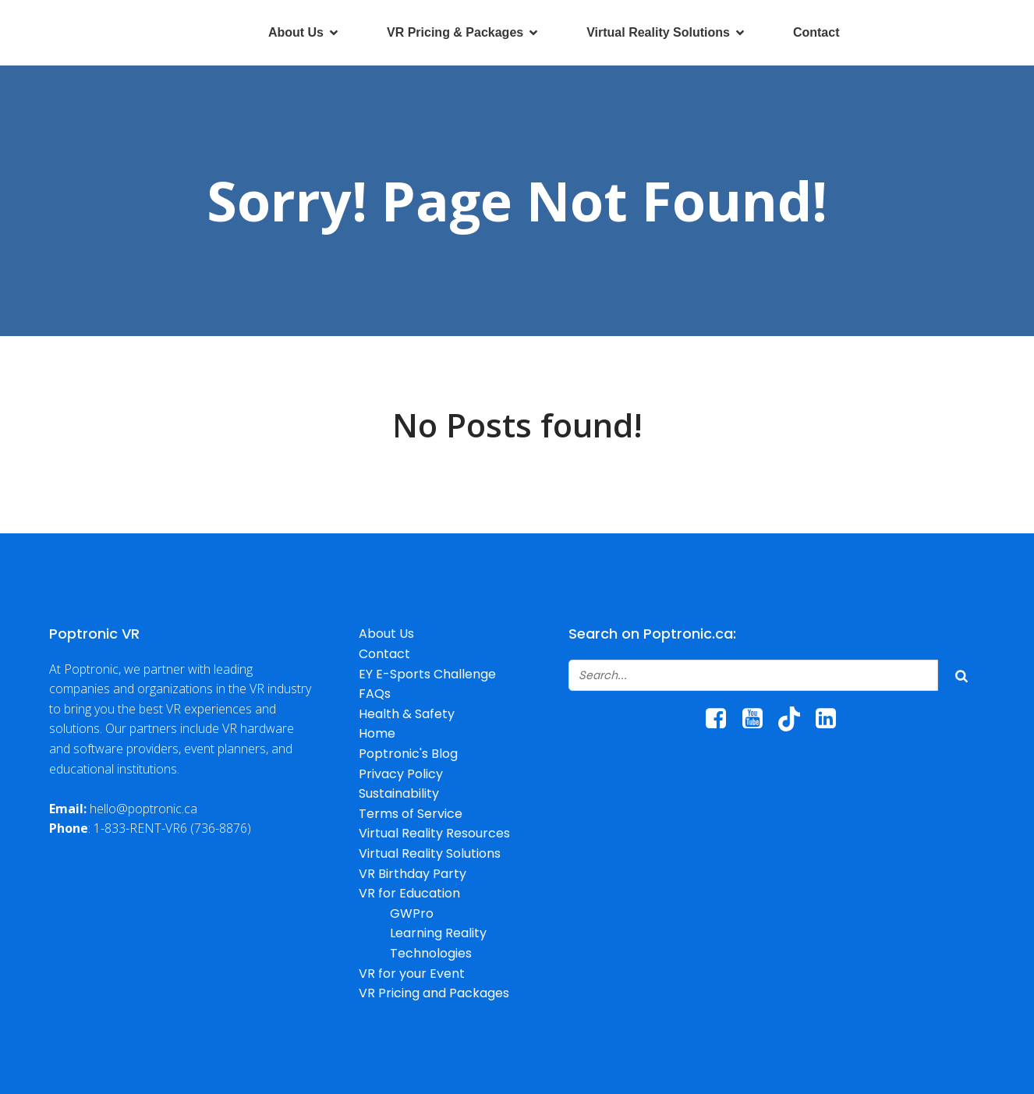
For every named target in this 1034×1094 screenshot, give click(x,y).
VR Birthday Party (412, 874)
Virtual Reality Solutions (430, 853)
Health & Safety (407, 714)
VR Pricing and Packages (434, 993)
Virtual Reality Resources (434, 833)
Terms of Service (410, 814)
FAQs (375, 694)
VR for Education (409, 893)
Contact (816, 32)
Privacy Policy (401, 774)
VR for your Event (412, 973)
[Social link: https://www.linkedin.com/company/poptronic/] (831, 718)
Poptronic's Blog (408, 754)
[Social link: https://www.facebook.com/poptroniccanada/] (721, 718)
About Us (386, 634)
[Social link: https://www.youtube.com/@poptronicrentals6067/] (758, 718)
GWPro (412, 913)
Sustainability (399, 793)
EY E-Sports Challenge (427, 674)
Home (377, 733)
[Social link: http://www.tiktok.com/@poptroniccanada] (795, 718)
